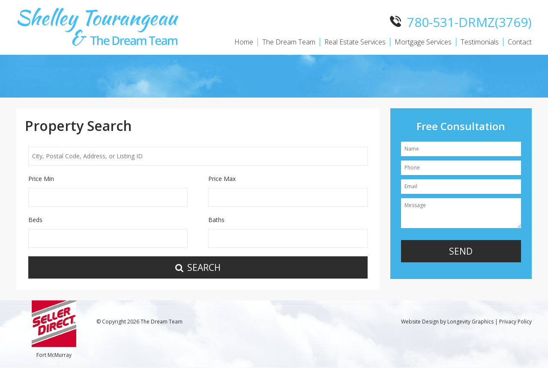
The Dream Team (288, 42)
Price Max (222, 179)
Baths (216, 220)
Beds (35, 220)
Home (243, 42)
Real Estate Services (355, 42)
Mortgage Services (423, 42)
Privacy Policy (515, 321)
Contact (520, 42)
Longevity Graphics (470, 321)
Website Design (420, 321)
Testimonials (480, 42)
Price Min (41, 179)
